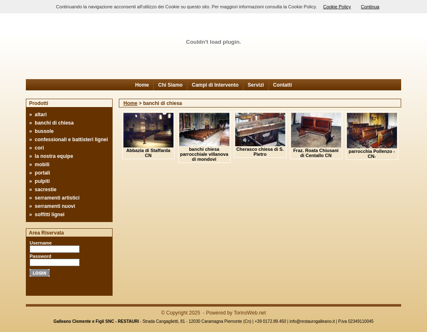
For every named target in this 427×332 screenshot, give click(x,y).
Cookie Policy (337, 6)
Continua (370, 6)
